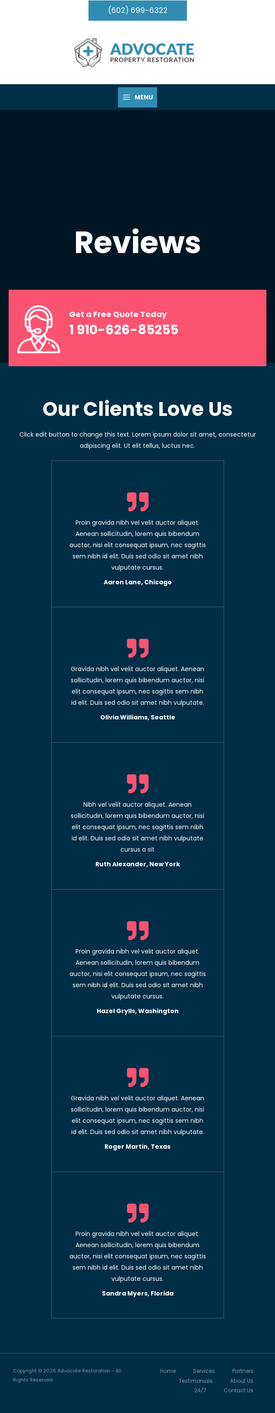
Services (204, 1371)
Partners (242, 1371)
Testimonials (196, 1380)
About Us (241, 1380)
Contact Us (238, 1390)
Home (168, 1371)
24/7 (200, 1390)
